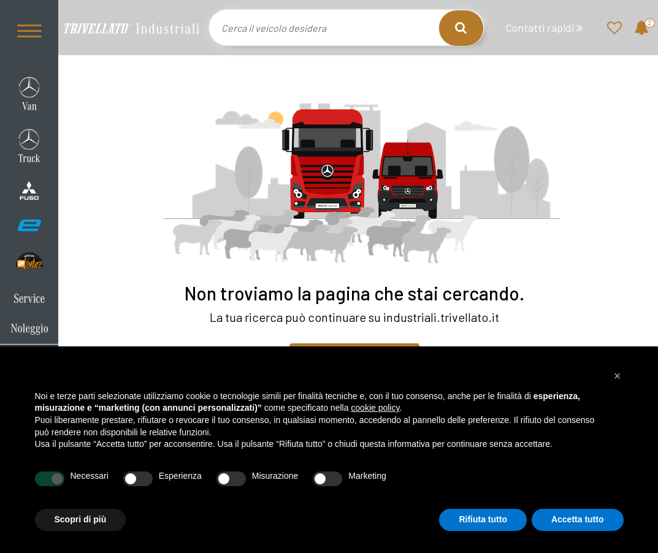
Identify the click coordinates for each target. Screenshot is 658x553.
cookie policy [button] (375, 408)
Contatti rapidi (544, 28)
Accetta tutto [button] (577, 519)
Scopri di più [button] (81, 519)
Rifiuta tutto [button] (483, 519)
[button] (617, 376)
